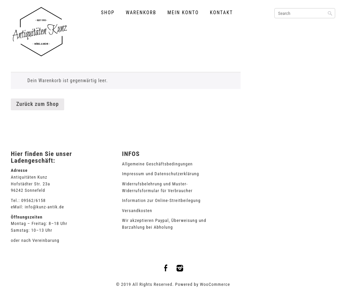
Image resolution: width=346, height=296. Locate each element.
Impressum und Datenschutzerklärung (160, 173)
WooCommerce (215, 284)
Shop (108, 12)
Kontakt (221, 12)
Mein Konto (183, 12)
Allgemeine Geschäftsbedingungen (157, 163)
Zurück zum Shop (37, 104)
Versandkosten (137, 210)
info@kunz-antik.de (44, 206)
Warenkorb (141, 12)
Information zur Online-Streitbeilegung (161, 200)
